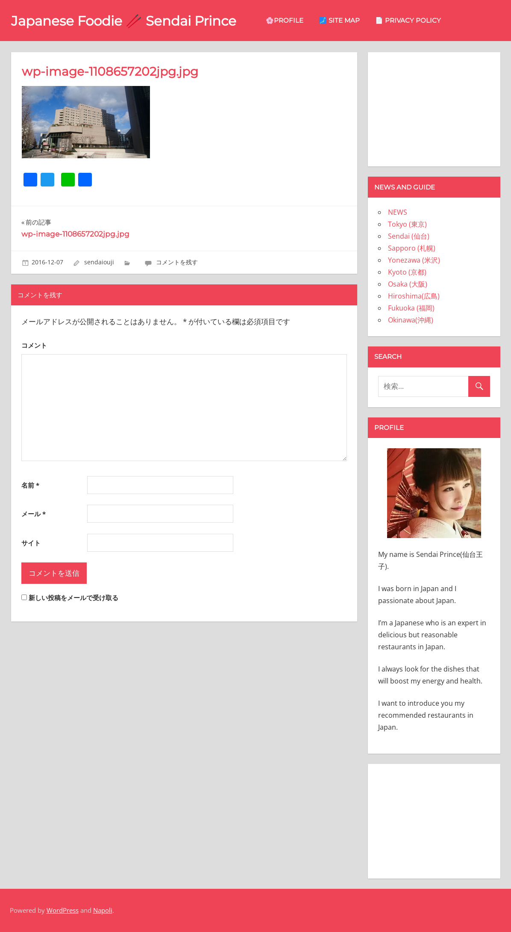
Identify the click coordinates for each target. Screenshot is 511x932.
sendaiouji (99, 262)
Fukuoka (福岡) (411, 308)
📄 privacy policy (416, 20)
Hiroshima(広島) (414, 296)
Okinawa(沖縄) (410, 320)
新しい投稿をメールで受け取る (73, 597)
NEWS (397, 212)
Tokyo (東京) (407, 224)
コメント (34, 345)
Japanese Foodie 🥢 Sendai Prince (128, 20)
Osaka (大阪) (407, 284)
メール (33, 513)
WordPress (63, 910)
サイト (31, 542)
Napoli (102, 910)
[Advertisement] (434, 107)
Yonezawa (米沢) (414, 260)
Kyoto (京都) (407, 272)
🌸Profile (293, 20)
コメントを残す (177, 262)
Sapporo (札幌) (411, 248)
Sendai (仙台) (408, 236)
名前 (30, 485)
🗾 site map (347, 20)
